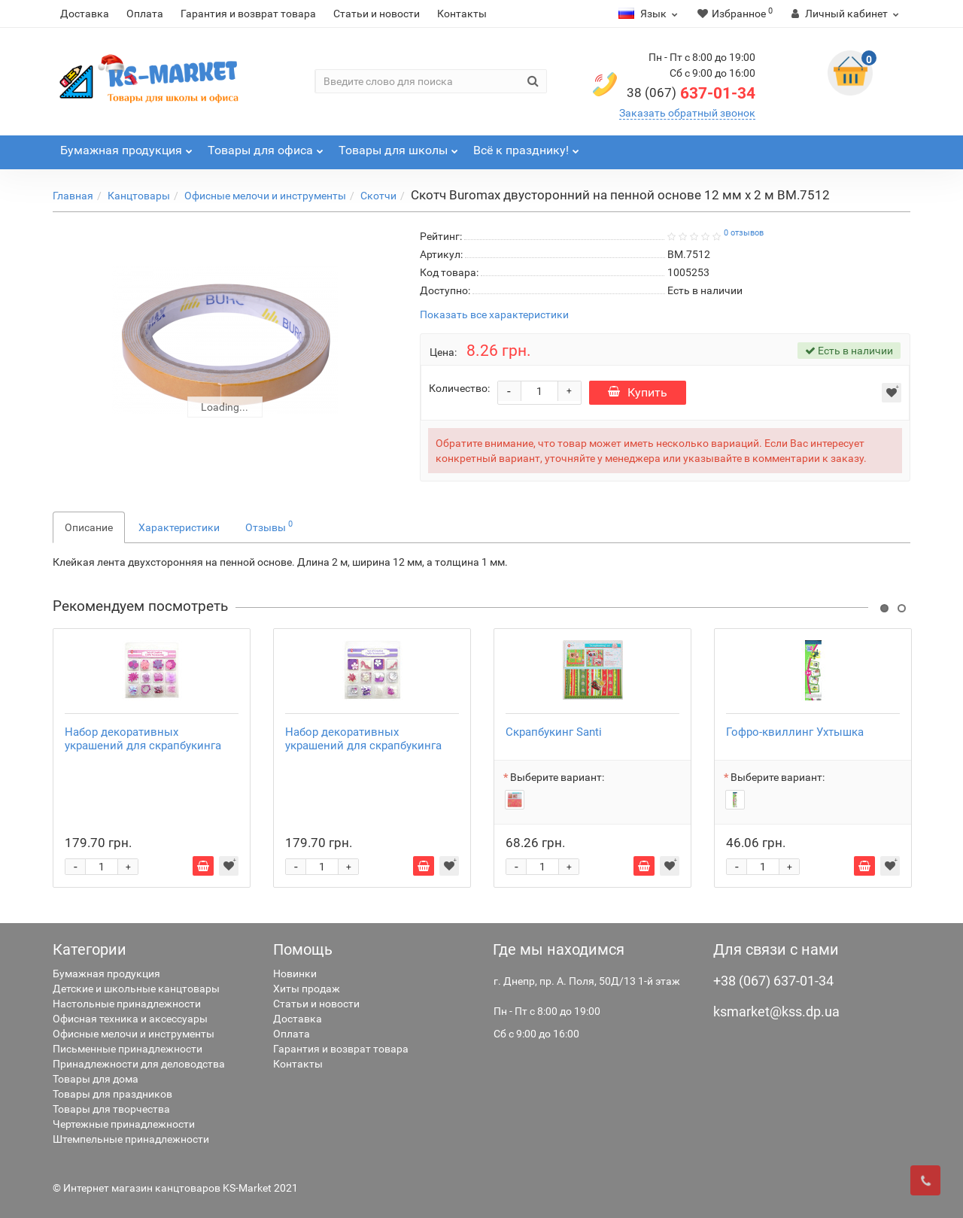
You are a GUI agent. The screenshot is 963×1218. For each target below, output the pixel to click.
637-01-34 (691, 93)
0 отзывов (744, 233)
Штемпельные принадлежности (131, 1139)
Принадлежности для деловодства (139, 1064)
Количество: (459, 388)
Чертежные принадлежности (124, 1124)
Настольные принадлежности (127, 1004)
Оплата (144, 14)
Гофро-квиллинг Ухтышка (795, 732)
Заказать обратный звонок (687, 113)
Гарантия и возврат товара (248, 14)
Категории (89, 949)
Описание (89, 527)
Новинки (295, 973)
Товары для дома (95, 1079)
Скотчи (378, 196)
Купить (637, 392)
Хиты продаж (306, 989)
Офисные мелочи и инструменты (265, 196)
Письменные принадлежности (127, 1049)
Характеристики (179, 527)
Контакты (462, 14)
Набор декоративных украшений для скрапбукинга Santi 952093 (143, 745)
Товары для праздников (112, 1094)
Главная (73, 196)
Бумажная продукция (106, 973)
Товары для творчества (111, 1109)
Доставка (84, 14)
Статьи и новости (376, 14)
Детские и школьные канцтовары (136, 989)
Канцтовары (139, 196)
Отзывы (269, 526)
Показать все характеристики (494, 314)
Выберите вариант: (557, 777)
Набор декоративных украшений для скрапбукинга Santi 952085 (363, 745)
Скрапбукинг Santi (554, 732)
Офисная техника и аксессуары (130, 1019)
